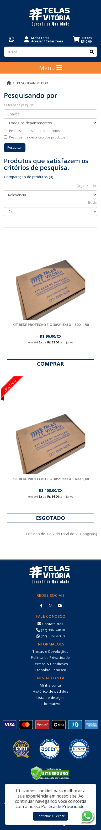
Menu (50, 68)
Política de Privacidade (50, 657)
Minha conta (50, 685)
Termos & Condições (50, 663)
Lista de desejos (50, 697)
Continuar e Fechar (50, 816)
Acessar (37, 41)
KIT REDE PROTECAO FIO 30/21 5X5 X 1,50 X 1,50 (51, 324)
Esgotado (50, 517)
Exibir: (92, 202)
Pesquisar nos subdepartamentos (32, 131)
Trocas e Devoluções (50, 651)
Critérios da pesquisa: (19, 105)
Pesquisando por (32, 83)
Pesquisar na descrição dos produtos (34, 137)
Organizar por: (87, 185)
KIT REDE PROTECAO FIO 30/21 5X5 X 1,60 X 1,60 (51, 478)
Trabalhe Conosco (50, 669)
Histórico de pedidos (50, 691)
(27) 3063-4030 (50, 630)
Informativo (51, 703)
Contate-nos (50, 623)
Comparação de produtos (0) (28, 176)
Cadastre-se (54, 41)
